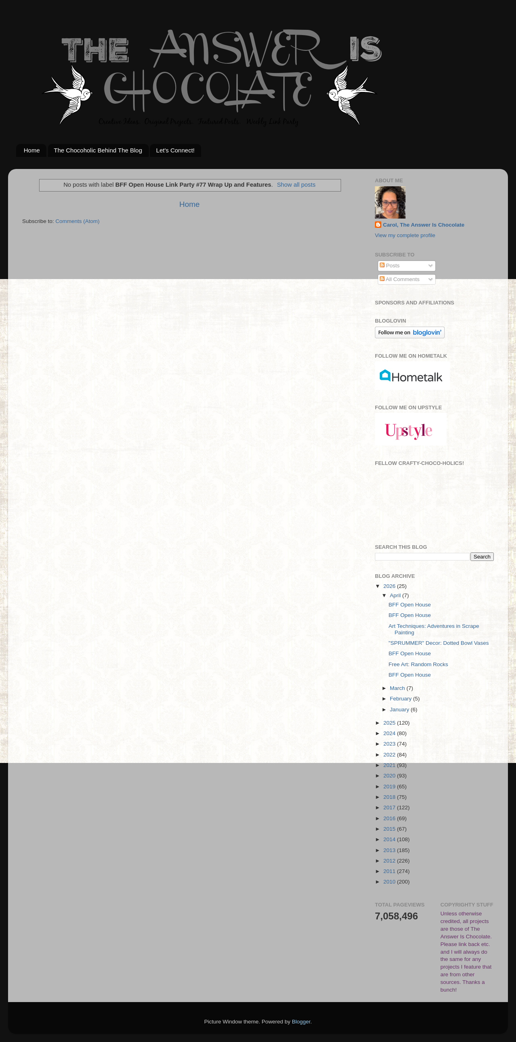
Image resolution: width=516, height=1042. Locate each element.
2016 (390, 818)
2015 (390, 829)
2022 (390, 755)
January (400, 709)
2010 (390, 882)
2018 (390, 797)
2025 (390, 723)
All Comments (400, 279)
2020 (390, 776)
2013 (390, 850)
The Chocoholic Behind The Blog (98, 150)
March (398, 688)
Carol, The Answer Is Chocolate (423, 225)
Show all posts (296, 184)
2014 (390, 839)
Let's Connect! (175, 150)
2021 (390, 765)
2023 (390, 744)
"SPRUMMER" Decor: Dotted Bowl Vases (439, 643)
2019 (390, 787)
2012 (390, 861)
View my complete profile (405, 235)
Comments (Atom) (78, 221)
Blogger (301, 1022)
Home (32, 150)
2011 (390, 871)
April (396, 595)
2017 (390, 807)
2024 (390, 733)
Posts (390, 266)
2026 (390, 586)
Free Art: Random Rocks (418, 664)
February (401, 699)
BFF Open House (410, 605)
